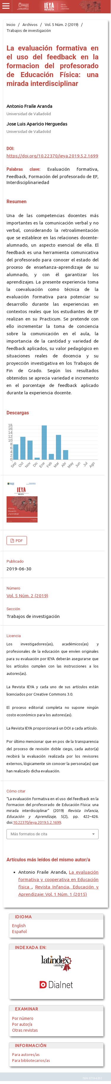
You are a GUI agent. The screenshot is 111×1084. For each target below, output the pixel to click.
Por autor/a (22, 1024)
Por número (22, 1018)
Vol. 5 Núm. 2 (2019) (61, 24)
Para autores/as (26, 1054)
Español (19, 931)
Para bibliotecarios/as (31, 1060)
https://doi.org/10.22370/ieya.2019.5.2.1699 (52, 155)
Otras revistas (25, 1030)
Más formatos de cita (29, 834)
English (19, 925)
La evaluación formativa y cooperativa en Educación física (58, 879)
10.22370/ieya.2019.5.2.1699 (37, 822)
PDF (19, 540)
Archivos (30, 24)
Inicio (11, 24)
